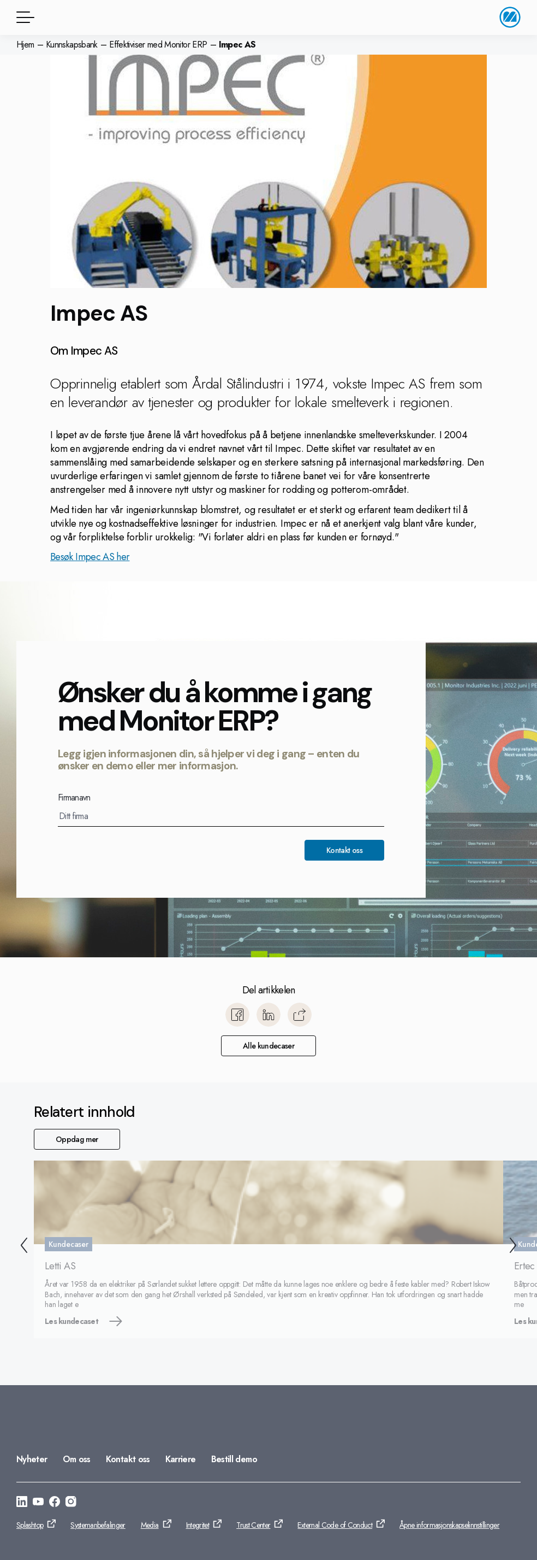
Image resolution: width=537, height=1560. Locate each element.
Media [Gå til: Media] (150, 1525)
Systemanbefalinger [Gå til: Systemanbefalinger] (97, 1525)
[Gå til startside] (510, 17)
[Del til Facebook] (237, 1015)
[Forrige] (21, 1247)
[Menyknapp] (23, 17)
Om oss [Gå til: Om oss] (77, 1459)
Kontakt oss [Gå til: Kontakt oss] (128, 1459)
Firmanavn (74, 798)
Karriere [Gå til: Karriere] (180, 1459)
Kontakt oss (344, 850)
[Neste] (515, 1247)
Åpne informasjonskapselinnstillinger (449, 1525)
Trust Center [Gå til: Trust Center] (253, 1525)
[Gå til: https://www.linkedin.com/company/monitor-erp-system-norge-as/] (21, 1503)
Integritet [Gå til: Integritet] (198, 1525)
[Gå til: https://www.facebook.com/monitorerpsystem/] (54, 1503)
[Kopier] (300, 1015)
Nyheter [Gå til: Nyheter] (31, 1459)
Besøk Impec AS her (89, 557)
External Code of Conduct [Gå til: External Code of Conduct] (334, 1525)
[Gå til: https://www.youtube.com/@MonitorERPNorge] (38, 1503)
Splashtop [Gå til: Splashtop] (29, 1525)
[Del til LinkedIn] (268, 1015)
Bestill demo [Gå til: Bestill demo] (234, 1459)
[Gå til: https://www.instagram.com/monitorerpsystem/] (70, 1503)
